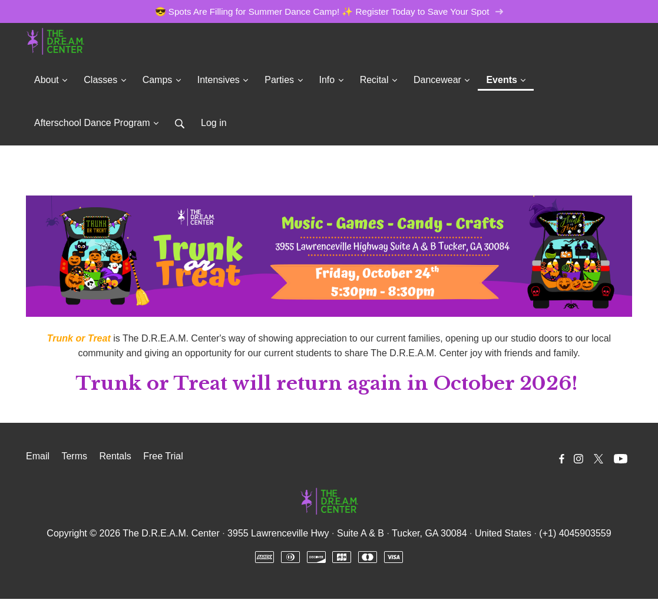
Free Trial (163, 456)
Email (37, 456)
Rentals (115, 456)
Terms (74, 456)
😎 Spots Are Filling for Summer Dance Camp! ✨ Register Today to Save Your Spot (329, 11)
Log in (214, 123)
